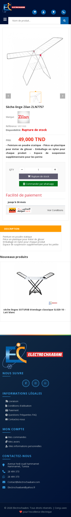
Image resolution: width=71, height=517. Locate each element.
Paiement (12, 410)
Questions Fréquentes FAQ (21, 415)
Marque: (10, 117)
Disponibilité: (13, 130)
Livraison (11, 401)
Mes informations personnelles (23, 446)
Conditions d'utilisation (18, 406)
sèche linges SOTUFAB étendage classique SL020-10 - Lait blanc (34, 311)
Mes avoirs (12, 441)
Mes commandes (15, 437)
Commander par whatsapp (38, 183)
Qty (11, 169)
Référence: (11, 126)
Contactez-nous (15, 419)
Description (11, 228)
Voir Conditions (55, 210)
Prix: (8, 140)
